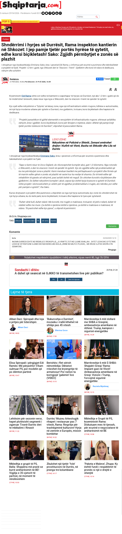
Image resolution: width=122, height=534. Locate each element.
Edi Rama (26, 96)
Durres (53, 221)
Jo (61, 279)
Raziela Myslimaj (101, 386)
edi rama (45, 221)
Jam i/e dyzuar (74, 279)
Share (100, 79)
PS (38, 221)
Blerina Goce (61, 330)
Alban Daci (23, 327)
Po (53, 279)
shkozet (18, 221)
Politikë (6, 39)
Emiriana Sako (47, 156)
